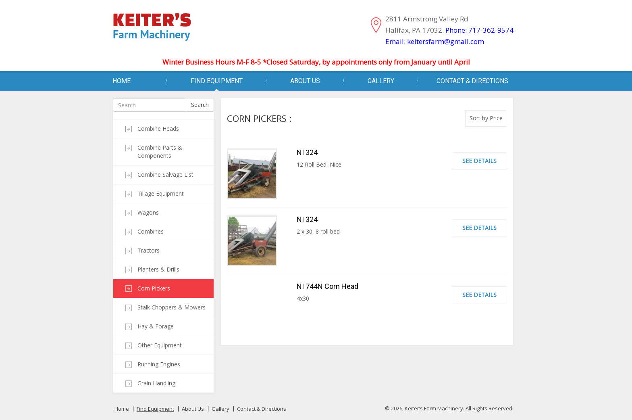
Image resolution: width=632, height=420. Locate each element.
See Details (479, 161)
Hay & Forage (155, 326)
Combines (150, 231)
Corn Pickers (153, 288)
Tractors (148, 250)
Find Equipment (217, 81)
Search (200, 105)
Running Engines (158, 364)
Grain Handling (156, 383)
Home (121, 81)
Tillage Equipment (160, 193)
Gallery (381, 81)
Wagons (148, 212)
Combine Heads (158, 128)
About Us (305, 81)
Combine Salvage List (165, 174)
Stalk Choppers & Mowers (171, 307)
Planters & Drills (158, 269)
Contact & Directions (472, 81)
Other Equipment (159, 345)
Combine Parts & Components (159, 151)
